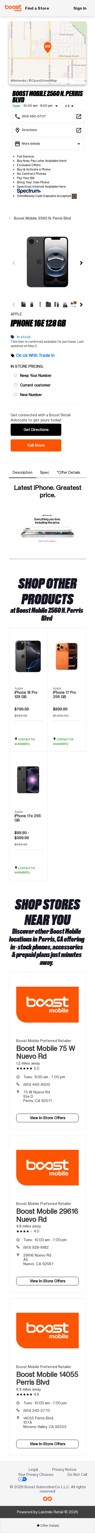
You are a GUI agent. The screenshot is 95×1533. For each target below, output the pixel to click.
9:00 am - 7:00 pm (44, 1077)
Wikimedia (18, 80)
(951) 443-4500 (36, 1084)
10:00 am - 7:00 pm (45, 1240)
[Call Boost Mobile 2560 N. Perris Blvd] (48, 117)
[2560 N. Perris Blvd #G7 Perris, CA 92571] (48, 130)
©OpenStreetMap (43, 80)
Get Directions (36, 429)
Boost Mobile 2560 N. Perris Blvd (42, 218)
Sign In (79, 8)
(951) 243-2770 (36, 1410)
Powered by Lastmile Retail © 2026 (47, 1512)
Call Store (36, 445)
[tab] (22, 472)
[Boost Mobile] (13, 8)
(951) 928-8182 (36, 1247)
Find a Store (37, 8)
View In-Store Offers (47, 1118)
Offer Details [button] (47, 1525)
